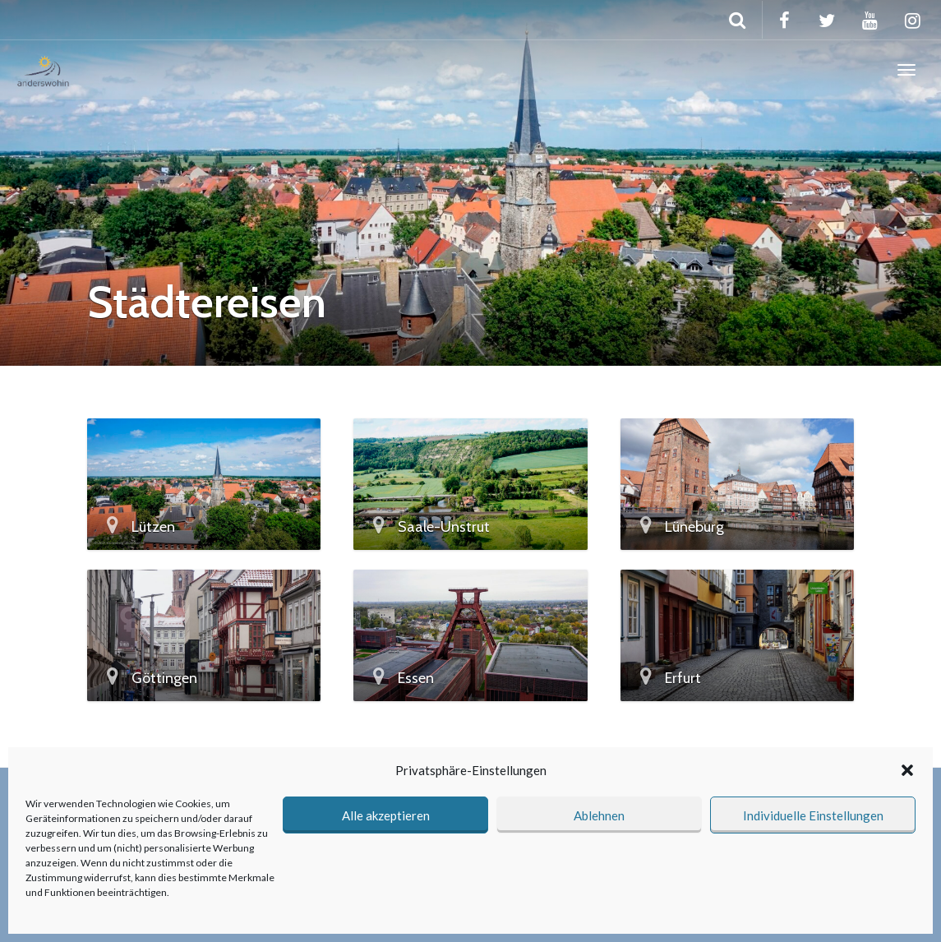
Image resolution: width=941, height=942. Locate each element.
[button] (907, 770)
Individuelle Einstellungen (813, 815)
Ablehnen (599, 815)
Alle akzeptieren (386, 815)
